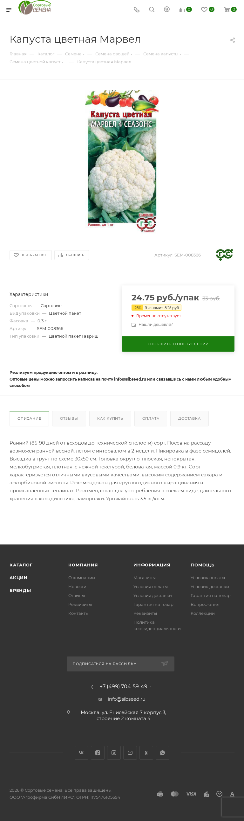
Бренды (20, 590)
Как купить (110, 418)
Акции (19, 577)
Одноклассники (146, 753)
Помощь (202, 564)
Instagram (114, 753)
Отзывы (69, 418)
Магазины (144, 577)
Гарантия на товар (153, 604)
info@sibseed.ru (127, 699)
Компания (83, 564)
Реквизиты (80, 604)
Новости (77, 586)
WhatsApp (162, 753)
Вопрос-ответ (205, 604)
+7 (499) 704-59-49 (123, 686)
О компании (81, 577)
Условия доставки (152, 595)
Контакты (78, 613)
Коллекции (203, 613)
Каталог (21, 564)
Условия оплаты (150, 586)
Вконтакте (81, 753)
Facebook (98, 753)
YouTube (130, 753)
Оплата (150, 418)
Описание (29, 418)
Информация (152, 564)
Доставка (189, 418)
